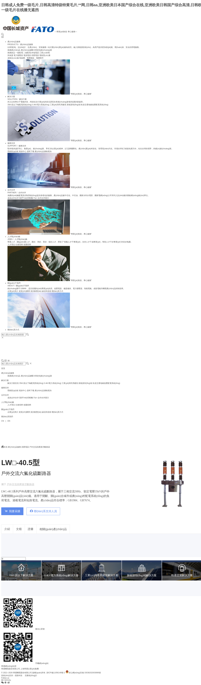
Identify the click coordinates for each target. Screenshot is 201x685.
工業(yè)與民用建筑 (58, 105)
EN (8, 421)
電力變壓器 (18, 55)
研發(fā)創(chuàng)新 (43, 50)
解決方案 (11, 96)
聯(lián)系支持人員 (45, 511)
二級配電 (27, 53)
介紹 (7, 529)
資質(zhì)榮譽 (24, 291)
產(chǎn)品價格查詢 (43, 151)
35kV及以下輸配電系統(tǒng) (19, 105)
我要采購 (14, 511)
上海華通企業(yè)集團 (29, 669)
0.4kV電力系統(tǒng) (40, 105)
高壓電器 (35, 55)
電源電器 (27, 55)
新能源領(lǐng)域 (73, 105)
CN (2, 421)
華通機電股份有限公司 (10, 669)
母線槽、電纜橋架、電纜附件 (31, 58)
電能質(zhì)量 (44, 55)
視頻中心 (22, 151)
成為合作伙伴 (13, 198)
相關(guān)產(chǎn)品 (53, 529)
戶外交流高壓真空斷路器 (39, 447)
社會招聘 (19, 244)
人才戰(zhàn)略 (13, 237)
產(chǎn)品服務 (13, 42)
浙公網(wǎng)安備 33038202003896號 (83, 673)
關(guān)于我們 (13, 283)
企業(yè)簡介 (12, 291)
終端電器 (35, 53)
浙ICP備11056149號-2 (55, 673)
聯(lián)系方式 (57, 291)
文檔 (19, 529)
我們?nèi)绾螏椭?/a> (28, 198)
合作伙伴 (11, 190)
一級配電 (19, 53)
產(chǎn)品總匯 (27, 50)
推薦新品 (11, 53)
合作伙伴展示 (43, 198)
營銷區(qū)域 (12, 151)
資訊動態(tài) (35, 291)
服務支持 (11, 143)
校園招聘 (27, 244)
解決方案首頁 (13, 383)
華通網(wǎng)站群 (8, 666)
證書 (30, 529)
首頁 (3, 368)
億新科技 (18, 675)
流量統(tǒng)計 (31, 675)
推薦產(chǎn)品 (13, 50)
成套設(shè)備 (13, 58)
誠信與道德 (46, 291)
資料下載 (30, 151)
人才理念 (11, 244)
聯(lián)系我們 (7, 416)
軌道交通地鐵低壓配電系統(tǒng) (94, 105)
